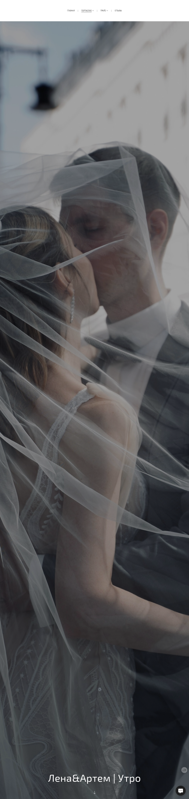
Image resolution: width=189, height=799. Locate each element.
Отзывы (118, 10)
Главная (71, 10)
